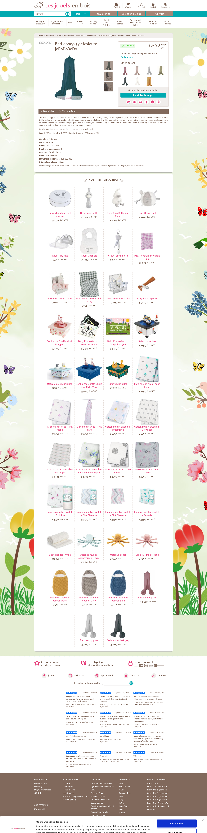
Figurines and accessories (102, 787)
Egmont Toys (125, 793)
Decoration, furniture (53, 35)
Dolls (93, 790)
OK (131, 683)
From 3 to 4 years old (157, 793)
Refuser (177, 825)
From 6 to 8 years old (157, 800)
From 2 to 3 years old (157, 790)
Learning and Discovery (101, 783)
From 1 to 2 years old (157, 787)
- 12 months (152, 783)
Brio (121, 783)
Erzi (121, 796)
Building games (98, 796)
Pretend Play (97, 793)
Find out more (127, 57)
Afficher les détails (45, 827)
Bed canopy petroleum (136, 35)
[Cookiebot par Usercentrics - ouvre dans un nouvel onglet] (18, 828)
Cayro (122, 790)
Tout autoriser (177, 807)
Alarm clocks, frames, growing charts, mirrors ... (106, 35)
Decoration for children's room (74, 35)
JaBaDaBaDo (51, 155)
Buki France (124, 787)
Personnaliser (176, 816)
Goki (121, 800)
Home (40, 35)
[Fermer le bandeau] (203, 804)
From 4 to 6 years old (157, 796)
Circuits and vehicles (100, 800)
